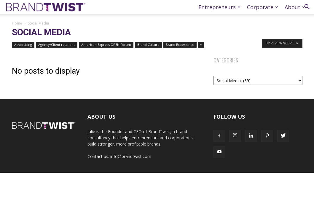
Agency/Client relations (56, 44)
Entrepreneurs (219, 7)
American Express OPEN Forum (106, 44)
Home (17, 23)
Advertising (23, 44)
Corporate (262, 7)
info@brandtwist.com (130, 156)
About (295, 7)
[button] (307, 7)
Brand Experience (180, 44)
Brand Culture (148, 44)
